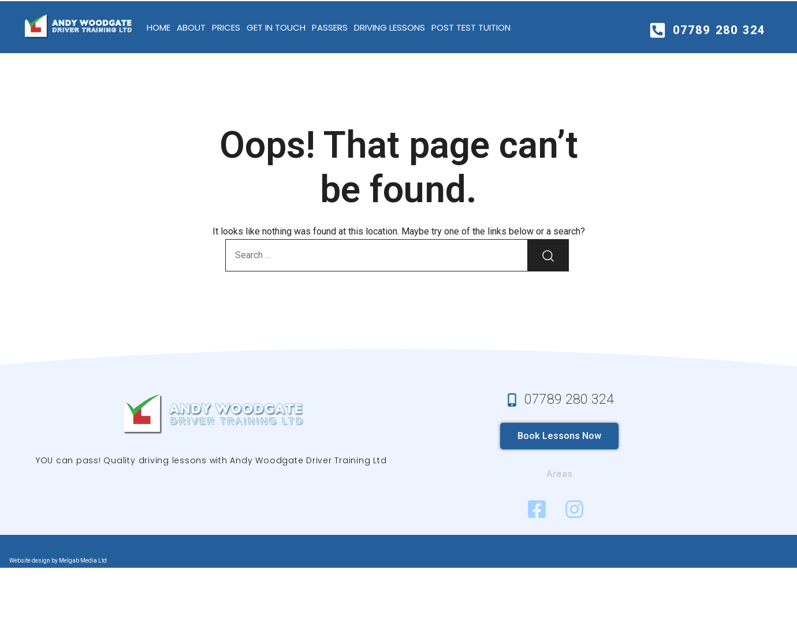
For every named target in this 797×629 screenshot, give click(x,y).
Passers (330, 27)
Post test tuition (471, 27)
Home (158, 27)
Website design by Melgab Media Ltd (58, 560)
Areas (559, 473)
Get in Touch (276, 27)
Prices (226, 27)
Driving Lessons (389, 27)
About (191, 27)
